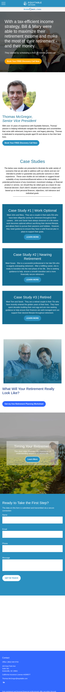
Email (4, 529)
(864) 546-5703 (12, 662)
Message (6, 558)
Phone (5, 543)
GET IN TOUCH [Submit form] (11, 578)
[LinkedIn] (3, 682)
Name (4, 515)
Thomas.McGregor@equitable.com (15, 678)
